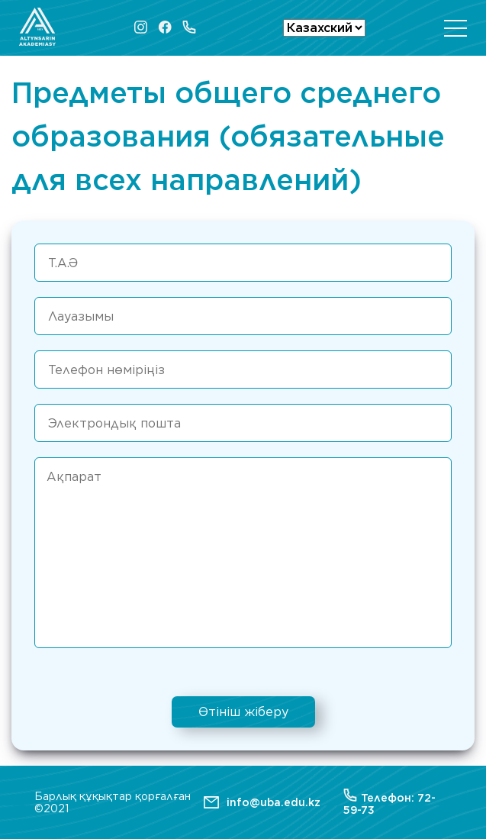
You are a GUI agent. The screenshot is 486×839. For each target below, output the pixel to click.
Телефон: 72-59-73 (389, 802)
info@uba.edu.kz (273, 802)
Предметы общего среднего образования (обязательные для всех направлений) (228, 136)
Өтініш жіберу (243, 712)
